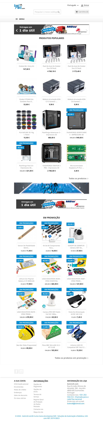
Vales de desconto (20, 395)
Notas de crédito (20, 390)
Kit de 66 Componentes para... (51, 247)
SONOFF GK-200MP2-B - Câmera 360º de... (76, 247)
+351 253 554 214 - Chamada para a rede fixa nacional (77, 397)
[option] (51, 29)
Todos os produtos (79, 178)
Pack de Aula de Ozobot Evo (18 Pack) (51, 67)
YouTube (21, 371)
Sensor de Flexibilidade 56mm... (26, 247)
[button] (19, 29)
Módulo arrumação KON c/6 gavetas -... (76, 100)
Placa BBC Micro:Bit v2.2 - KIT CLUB (51, 346)
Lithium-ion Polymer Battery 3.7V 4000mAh (26, 280)
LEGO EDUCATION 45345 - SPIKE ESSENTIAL (51, 280)
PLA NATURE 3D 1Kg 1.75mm (26, 133)
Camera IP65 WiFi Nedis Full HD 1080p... (51, 313)
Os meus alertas (20, 398)
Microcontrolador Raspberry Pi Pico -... (76, 167)
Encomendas (18, 387)
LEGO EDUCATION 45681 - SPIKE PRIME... (76, 280)
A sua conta (20, 381)
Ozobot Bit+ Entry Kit (26, 66)
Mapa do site (38, 412)
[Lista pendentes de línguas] (73, 5)
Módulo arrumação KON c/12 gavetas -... (51, 100)
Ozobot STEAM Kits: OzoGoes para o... (26, 100)
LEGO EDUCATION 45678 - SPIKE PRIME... (26, 313)
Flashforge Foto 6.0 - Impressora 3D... (26, 167)
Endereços (18, 392)
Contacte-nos (38, 409)
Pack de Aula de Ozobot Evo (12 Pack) (76, 67)
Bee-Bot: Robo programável (26, 345)
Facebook (16, 371)
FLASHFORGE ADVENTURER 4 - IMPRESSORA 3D (76, 133)
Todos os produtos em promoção (72, 358)
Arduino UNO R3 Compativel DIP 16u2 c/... (76, 346)
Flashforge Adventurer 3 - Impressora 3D (51, 133)
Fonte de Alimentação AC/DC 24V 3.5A (77, 313)
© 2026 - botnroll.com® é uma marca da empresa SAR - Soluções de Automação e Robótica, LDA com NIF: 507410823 (51, 417)
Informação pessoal (21, 384)
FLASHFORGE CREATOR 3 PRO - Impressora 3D (51, 167)
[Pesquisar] (47, 12)
